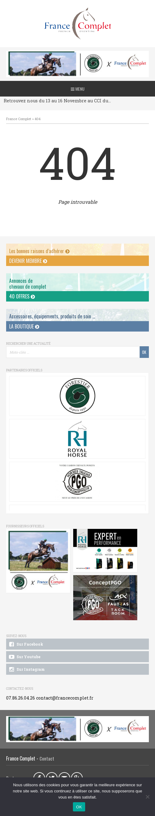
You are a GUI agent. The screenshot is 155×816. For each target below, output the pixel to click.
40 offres (22, 296)
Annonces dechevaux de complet (27, 283)
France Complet (18, 118)
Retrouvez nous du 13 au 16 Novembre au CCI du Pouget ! (58, 101)
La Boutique (24, 326)
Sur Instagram (26, 669)
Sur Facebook (25, 644)
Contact (47, 758)
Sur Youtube (24, 657)
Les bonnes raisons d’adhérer (39, 251)
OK (79, 807)
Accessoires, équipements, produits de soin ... (52, 316)
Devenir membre (28, 260)
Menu (78, 88)
